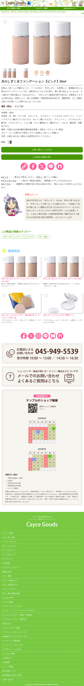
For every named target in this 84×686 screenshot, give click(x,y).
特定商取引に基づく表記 (12, 675)
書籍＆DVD (7, 572)
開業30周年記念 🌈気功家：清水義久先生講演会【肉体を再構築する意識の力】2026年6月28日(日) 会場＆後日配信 (33, 12)
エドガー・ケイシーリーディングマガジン (19, 610)
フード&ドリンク (9, 554)
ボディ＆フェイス (11, 237)
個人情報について (10, 671)
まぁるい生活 (8, 598)
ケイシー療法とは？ (10, 580)
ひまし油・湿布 (9, 537)
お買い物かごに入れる (42, 150)
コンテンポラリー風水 (11, 628)
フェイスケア (28, 237)
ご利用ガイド (8, 658)
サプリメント (8, 559)
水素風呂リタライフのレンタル (15, 636)
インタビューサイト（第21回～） (16, 619)
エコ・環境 (7, 576)
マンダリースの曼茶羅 (11, 641)
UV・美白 (43, 237)
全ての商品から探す (14, 8)
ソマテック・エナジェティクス (15, 632)
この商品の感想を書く (42, 157)
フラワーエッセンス (10, 567)
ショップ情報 (8, 667)
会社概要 (6, 662)
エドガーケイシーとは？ (12, 606)
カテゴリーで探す (42, 8)
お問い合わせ (8, 680)
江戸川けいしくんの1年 (12, 649)
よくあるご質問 (9, 654)
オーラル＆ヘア (9, 550)
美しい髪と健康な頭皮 (11, 593)
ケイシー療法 (8, 533)
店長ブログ (7, 624)
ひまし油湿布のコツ (10, 585)
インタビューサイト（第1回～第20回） (18, 615)
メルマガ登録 (8, 602)
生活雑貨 (6, 563)
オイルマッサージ (10, 589)
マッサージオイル (10, 542)
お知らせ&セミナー (70, 8)
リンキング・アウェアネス (13, 645)
